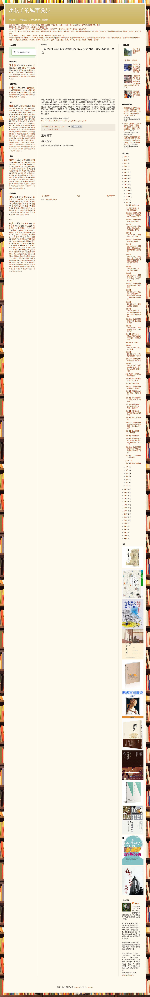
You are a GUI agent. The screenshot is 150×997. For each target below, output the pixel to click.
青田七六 (73, 25)
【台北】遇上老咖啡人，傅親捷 (132, 432)
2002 (126, 529)
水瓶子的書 (12, 27)
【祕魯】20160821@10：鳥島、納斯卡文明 (132, 268)
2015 (126, 489)
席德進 (14, 271)
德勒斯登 (103, 31)
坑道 (53, 38)
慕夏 (66, 40)
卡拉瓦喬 (31, 40)
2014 (126, 492)
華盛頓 (18, 146)
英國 (33, 162)
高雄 (26, 204)
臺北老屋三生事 (23, 27)
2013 (126, 495)
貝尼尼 (21, 258)
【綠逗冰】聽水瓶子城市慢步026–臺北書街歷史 (133, 285)
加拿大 (16, 184)
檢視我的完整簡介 (128, 975)
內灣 (21, 214)
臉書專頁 (92, 25)
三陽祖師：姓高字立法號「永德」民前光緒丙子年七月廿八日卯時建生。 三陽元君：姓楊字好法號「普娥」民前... (132, 111)
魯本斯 (38, 40)
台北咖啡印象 (13, 95)
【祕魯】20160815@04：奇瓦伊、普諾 (133, 347)
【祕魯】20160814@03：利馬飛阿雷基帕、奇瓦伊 (133, 354)
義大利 (24, 162)
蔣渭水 (11, 232)
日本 (24, 160)
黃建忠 (32, 245)
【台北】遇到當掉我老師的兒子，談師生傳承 (133, 393)
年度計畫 (54, 25)
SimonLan (25, 243)
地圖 (66, 25)
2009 (126, 508)
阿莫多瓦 (16, 243)
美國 (33, 160)
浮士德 (13, 269)
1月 (127, 485)
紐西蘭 (21, 188)
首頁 (98, 25)
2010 (126, 505)
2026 (126, 157)
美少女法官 (17, 254)
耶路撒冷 (27, 129)
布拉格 (91, 31)
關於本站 (16, 25)
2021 (126, 172)
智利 (84, 29)
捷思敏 (24, 235)
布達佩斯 (20, 134)
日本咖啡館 (34, 38)
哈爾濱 (21, 149)
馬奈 (48, 40)
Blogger (90, 987)
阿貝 (22, 230)
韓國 (27, 177)
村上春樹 (13, 258)
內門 (12, 214)
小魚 (27, 226)
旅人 (84, 38)
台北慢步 (33, 27)
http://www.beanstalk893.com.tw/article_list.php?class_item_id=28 (63, 121)
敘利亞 (21, 29)
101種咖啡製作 (13, 76)
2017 (126, 184)
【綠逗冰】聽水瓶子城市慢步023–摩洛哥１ (133, 387)
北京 (10, 31)
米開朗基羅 (17, 40)
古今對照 (16, 74)
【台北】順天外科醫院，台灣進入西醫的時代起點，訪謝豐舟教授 (133, 336)
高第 (28, 256)
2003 (126, 526)
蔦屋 (23, 74)
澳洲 (31, 181)
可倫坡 (15, 149)
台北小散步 (22, 97)
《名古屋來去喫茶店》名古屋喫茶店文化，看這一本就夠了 (133, 406)
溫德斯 (13, 247)
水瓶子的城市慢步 (29, 10)
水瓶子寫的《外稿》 (132, 342)
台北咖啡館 (12, 38)
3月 (127, 479)
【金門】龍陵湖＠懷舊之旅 (136, 51)
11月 (127, 193)
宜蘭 (10, 202)
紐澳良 (17, 142)
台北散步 (42, 38)
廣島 (13, 117)
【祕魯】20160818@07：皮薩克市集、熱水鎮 (133, 304)
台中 (33, 110)
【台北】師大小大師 (132, 436)
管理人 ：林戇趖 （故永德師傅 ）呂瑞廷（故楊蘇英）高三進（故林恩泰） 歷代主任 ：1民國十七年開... (132, 127)
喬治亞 (11, 181)
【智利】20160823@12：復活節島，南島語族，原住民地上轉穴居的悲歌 (133, 247)
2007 (126, 514)
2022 (126, 169)
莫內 (52, 40)
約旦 (20, 129)
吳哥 (37, 31)
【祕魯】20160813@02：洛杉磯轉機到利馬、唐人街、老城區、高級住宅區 (133, 367)
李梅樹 (22, 260)
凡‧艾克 (17, 262)
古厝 (60, 38)
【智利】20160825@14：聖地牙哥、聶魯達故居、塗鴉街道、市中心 (133, 227)
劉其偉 (24, 262)
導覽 (37, 25)
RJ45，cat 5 (129, 460)
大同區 (22, 35)
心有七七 (25, 224)
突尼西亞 (29, 186)
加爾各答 (11, 144)
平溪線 (35, 35)
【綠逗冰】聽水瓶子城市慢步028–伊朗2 (133, 220)
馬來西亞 (18, 181)
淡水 (13, 206)
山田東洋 (15, 260)
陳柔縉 (22, 267)
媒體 (42, 25)
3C (16, 72)
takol (33, 256)
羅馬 (54, 31)
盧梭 (19, 269)
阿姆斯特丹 (31, 136)
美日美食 (32, 76)
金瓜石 (41, 35)
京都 (23, 31)
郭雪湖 (84, 40)
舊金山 (24, 142)
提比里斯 (20, 140)
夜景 (22, 72)
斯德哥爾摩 (29, 140)
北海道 (75, 29)
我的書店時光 (13, 97)
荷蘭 (20, 179)
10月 (127, 196)
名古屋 (27, 123)
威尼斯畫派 (135, 38)
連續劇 (115, 38)
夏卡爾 (72, 40)
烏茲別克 (21, 186)
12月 (127, 190)
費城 (33, 127)
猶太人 (20, 247)
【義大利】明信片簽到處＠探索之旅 (136, 94)
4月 (127, 476)
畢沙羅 (16, 267)
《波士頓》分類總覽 (130, 60)
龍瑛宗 (96, 40)
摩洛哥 (69, 29)
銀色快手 (26, 269)
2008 (126, 511)
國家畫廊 (79, 31)
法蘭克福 (111, 31)
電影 (103, 38)
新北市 (24, 106)
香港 (19, 121)
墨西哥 (27, 184)
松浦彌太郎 (19, 264)
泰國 (16, 177)
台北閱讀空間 (42, 27)
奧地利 (32, 167)
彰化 (14, 212)
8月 (127, 203)
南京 (17, 144)
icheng (29, 250)
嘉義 (21, 210)
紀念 (33, 68)
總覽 (10, 25)
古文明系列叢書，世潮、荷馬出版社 (132, 209)
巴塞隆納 (124, 31)
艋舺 (28, 208)
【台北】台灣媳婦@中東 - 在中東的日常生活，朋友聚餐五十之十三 (133, 441)
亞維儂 (13, 138)
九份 (46, 35)
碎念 (15, 68)
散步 (11, 87)
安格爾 (31, 262)
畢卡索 (78, 40)
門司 (25, 121)
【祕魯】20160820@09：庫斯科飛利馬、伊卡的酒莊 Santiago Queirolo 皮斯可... (133, 277)
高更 (57, 40)
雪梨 (18, 151)
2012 (126, 498)
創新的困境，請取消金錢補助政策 (133, 375)
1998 (126, 538)
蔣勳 (19, 271)
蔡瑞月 (14, 239)
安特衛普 (28, 144)
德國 (28, 164)
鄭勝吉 (24, 245)
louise (21, 241)
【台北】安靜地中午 (132, 205)
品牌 (74, 38)
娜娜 (27, 241)
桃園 (20, 204)
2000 (126, 535)
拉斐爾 (24, 40)
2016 (126, 188)
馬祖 (59, 35)
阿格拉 (13, 129)
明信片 (98, 38)
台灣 (51, 129)
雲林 (21, 127)
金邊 (31, 132)
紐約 (136, 31)
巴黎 (49, 31)
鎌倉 (26, 119)
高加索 (38, 29)
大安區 (29, 35)
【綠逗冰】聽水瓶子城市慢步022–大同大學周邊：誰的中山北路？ (133, 425)
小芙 (24, 237)
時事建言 (16, 90)
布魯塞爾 (20, 138)
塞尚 (28, 267)
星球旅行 (85, 25)
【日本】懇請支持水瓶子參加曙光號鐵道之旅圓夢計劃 (136, 68)
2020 (126, 175)
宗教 (93, 38)
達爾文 (16, 256)
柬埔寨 (17, 167)
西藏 (21, 177)
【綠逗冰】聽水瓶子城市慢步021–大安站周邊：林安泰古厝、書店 (133, 449)
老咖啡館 (20, 38)
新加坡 (27, 138)
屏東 (15, 208)
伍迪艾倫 (110, 38)
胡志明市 (12, 151)
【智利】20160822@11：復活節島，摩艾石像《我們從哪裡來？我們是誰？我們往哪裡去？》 (133, 259)
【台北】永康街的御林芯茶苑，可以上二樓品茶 (133, 399)
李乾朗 (11, 264)
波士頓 (11, 119)
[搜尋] (23, 52)
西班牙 (14, 169)
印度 (51, 29)
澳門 (33, 125)
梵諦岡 (24, 175)
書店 (70, 38)
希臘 (16, 171)
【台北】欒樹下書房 (132, 383)
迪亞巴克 (25, 132)
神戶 (33, 31)
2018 (126, 181)
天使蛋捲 (26, 232)
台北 (10, 35)
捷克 (21, 164)
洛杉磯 (11, 142)
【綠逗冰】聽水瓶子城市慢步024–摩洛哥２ (133, 359)
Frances (14, 241)
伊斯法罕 (30, 142)
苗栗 (27, 210)
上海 (14, 31)
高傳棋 (15, 250)
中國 (14, 164)
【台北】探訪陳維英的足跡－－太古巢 (133, 379)
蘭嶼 (26, 214)
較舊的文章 (111, 196)
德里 (27, 127)
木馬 (33, 228)
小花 (33, 243)
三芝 (17, 214)
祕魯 (80, 29)
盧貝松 (28, 247)
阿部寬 (32, 237)
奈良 (28, 31)
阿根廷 (14, 186)
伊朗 (33, 29)
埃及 (21, 184)
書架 (24, 68)
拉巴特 (33, 149)
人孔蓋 (30, 74)
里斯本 (131, 31)
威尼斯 (59, 31)
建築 (25, 66)
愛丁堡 (27, 149)
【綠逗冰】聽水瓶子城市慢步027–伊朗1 (133, 240)
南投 (16, 210)
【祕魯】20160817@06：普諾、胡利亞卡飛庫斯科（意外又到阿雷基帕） (133, 312)
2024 (126, 163)
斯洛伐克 (62, 29)
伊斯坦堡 (44, 31)
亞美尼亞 (45, 29)
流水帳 (47, 25)
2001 (126, 532)
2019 (126, 178)
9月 (127, 199)
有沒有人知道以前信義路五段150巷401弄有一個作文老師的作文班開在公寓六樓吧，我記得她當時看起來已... (132, 140)
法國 (15, 162)
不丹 (55, 29)
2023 (126, 166)
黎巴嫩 (27, 29)
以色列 (11, 29)
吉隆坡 (22, 144)
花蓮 (26, 206)
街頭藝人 (79, 38)
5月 (127, 473)
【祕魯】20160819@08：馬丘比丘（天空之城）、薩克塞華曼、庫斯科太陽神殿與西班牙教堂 (133, 294)
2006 (126, 517)
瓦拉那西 (14, 127)
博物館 (126, 38)
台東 (53, 35)
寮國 (30, 175)
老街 (57, 38)
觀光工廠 (121, 38)
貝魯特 (16, 136)
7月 (127, 467)
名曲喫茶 (27, 38)
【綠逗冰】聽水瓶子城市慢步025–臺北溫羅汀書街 (133, 321)
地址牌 (29, 70)
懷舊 (63, 38)
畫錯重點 (24, 76)
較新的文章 (45, 196)
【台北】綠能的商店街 (133, 463)
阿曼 (16, 29)
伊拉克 (16, 188)
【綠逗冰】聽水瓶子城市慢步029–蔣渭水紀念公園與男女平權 (133, 215)
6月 (127, 470)
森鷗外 (27, 264)
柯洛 (33, 267)
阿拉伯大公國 (28, 179)
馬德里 (117, 31)
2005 (126, 520)
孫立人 (24, 252)
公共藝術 (89, 38)
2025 (126, 160)
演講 (33, 25)
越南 (10, 184)
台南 (49, 35)
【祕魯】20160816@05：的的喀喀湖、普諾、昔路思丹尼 (133, 328)
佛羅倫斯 (66, 31)
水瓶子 (23, 25)
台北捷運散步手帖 (27, 95)
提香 (29, 252)
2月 (127, 482)
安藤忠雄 (31, 239)
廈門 (26, 134)
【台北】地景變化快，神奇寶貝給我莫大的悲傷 (133, 413)
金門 (56, 35)
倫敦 (72, 31)
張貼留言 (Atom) (51, 199)
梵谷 (61, 40)
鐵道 (47, 38)
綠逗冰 (61, 25)
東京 (19, 31)
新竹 (33, 202)
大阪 (13, 121)
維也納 (85, 31)
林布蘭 (29, 260)
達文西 (27, 258)
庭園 (50, 38)
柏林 (96, 31)
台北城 (17, 202)
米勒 (43, 40)
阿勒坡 (23, 136)
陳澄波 (90, 40)
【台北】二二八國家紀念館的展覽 (133, 456)
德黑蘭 (17, 132)
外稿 (28, 25)
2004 (126, 523)
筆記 (10, 72)
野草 (78, 25)
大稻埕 (16, 35)
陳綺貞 (22, 256)
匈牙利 (25, 181)
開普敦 (24, 146)
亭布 (13, 140)
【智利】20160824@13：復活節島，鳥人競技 (133, 234)
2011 (126, 502)
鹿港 (27, 212)
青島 (29, 146)
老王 (24, 254)
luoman (77, 987)
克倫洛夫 (12, 134)
